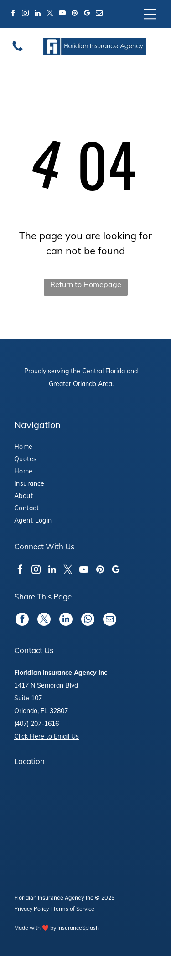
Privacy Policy (31, 908)
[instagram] (26, 14)
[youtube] (62, 14)
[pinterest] (75, 14)
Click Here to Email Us (46, 736)
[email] (99, 14)
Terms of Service (73, 908)
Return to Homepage (85, 284)
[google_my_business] (87, 14)
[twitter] (50, 14)
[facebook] (13, 14)
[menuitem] (39, 448)
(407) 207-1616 (36, 724)
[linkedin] (38, 14)
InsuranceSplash (78, 927)
